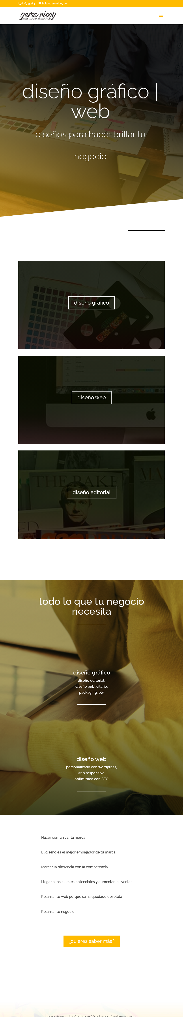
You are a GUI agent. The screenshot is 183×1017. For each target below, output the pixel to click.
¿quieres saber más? (92, 941)
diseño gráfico (91, 302)
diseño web (91, 397)
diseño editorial (92, 492)
